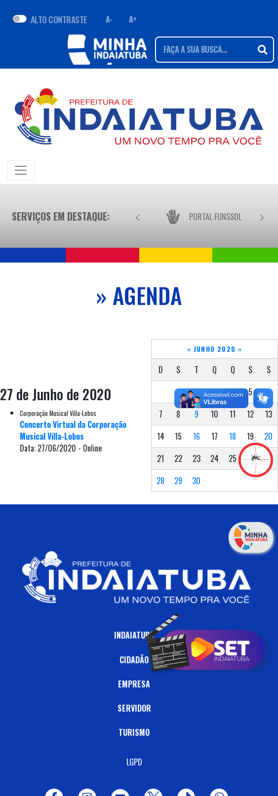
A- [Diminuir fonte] (109, 19)
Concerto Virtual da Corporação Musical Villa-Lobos (73, 430)
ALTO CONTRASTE (59, 19)
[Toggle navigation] (21, 170)
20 (268, 436)
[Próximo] (261, 216)
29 (178, 481)
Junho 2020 (215, 349)
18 (232, 436)
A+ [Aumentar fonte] (133, 19)
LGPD (134, 762)
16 (196, 436)
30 (196, 481)
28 (160, 481)
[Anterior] (137, 216)
